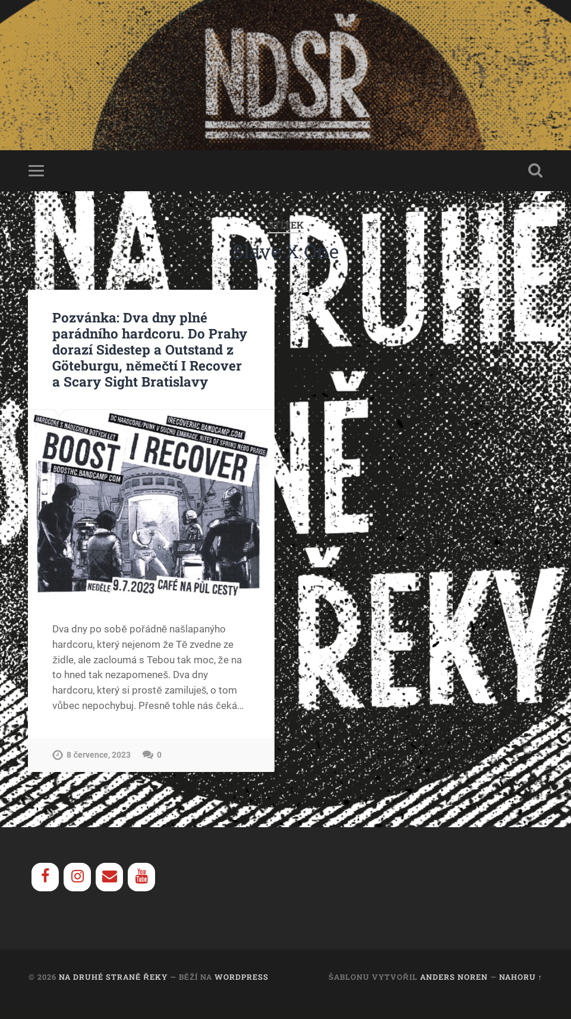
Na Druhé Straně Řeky (113, 977)
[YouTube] (141, 877)
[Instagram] (77, 877)
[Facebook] (45, 877)
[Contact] (109, 877)
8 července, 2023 (99, 755)
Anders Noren (454, 977)
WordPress (241, 977)
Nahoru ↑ (520, 977)
